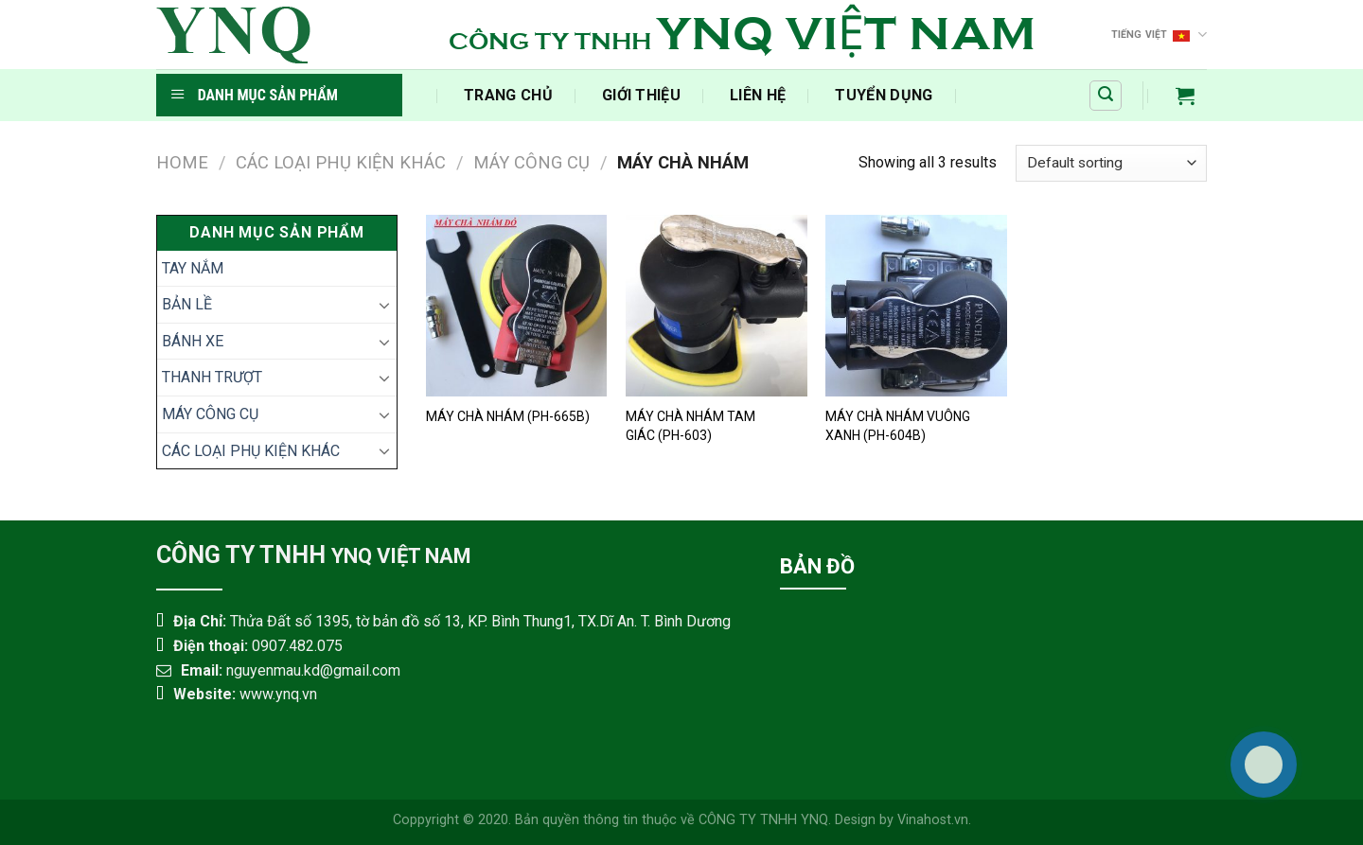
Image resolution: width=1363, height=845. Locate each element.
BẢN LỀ (187, 304)
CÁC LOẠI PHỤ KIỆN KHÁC (341, 162)
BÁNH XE (192, 341)
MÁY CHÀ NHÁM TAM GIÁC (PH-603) (690, 426)
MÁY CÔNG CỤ (531, 162)
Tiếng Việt (1159, 35)
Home (182, 162)
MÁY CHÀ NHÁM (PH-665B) (508, 416)
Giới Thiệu (641, 95)
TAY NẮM (192, 268)
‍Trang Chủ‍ (508, 95)
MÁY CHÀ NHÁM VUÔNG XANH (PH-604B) (897, 426)
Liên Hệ (758, 95)
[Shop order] (1111, 163)
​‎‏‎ (414, 95)
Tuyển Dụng (883, 95)
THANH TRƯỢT (212, 377)
